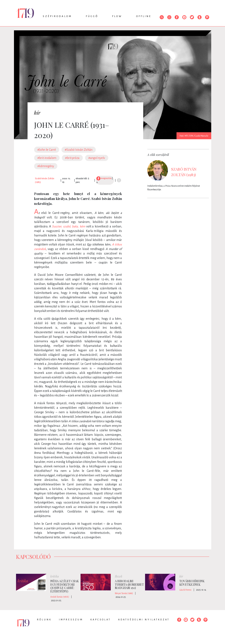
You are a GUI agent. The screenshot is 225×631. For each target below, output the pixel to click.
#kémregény (45, 166)
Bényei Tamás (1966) (124, 593)
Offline (143, 16)
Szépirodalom (57, 16)
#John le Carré (46, 149)
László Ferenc (185, 590)
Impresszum (71, 619)
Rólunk (44, 619)
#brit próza (72, 158)
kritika (54, 576)
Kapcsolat (100, 619)
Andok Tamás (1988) (59, 597)
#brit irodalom (46, 158)
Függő (92, 16)
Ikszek (118, 576)
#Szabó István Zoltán (78, 149)
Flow (117, 16)
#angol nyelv (96, 158)
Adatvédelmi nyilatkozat (144, 619)
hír (37, 112)
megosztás (103, 178)
